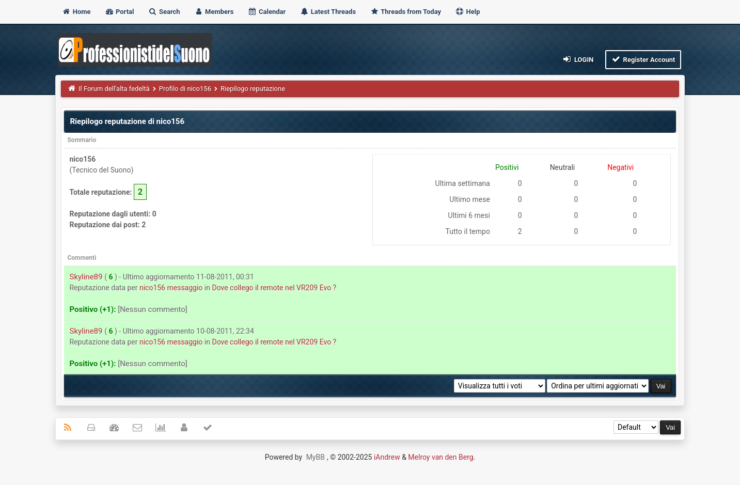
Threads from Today (405, 11)
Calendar (267, 11)
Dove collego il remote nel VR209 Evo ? (274, 288)
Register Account (643, 59)
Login (577, 59)
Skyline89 (85, 276)
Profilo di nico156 (185, 88)
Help (467, 11)
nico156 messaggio (170, 288)
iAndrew (387, 457)
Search (164, 11)
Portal (119, 11)
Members (214, 11)
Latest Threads (328, 11)
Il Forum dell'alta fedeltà (114, 88)
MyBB (315, 457)
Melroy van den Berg (440, 457)
